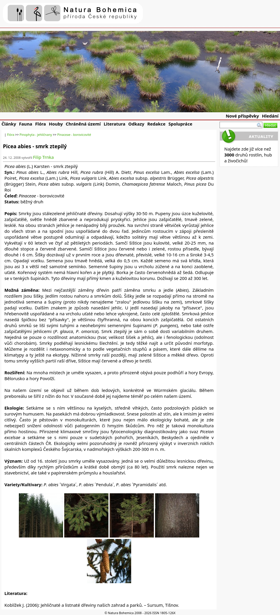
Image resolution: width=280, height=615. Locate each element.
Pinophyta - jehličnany (35, 135)
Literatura (115, 124)
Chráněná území (83, 124)
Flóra (40, 124)
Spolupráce (180, 124)
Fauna (25, 124)
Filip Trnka (43, 157)
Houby (56, 124)
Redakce (156, 124)
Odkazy (136, 124)
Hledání (270, 116)
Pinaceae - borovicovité (74, 135)
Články (8, 124)
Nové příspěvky (242, 116)
